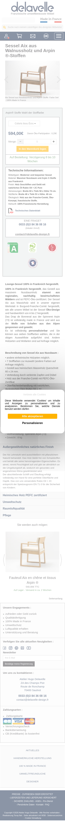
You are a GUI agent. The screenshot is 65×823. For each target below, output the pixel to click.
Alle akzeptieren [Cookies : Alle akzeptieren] (32, 416)
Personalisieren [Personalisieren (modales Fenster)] (32, 423)
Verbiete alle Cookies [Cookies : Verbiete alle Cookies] (34, 394)
